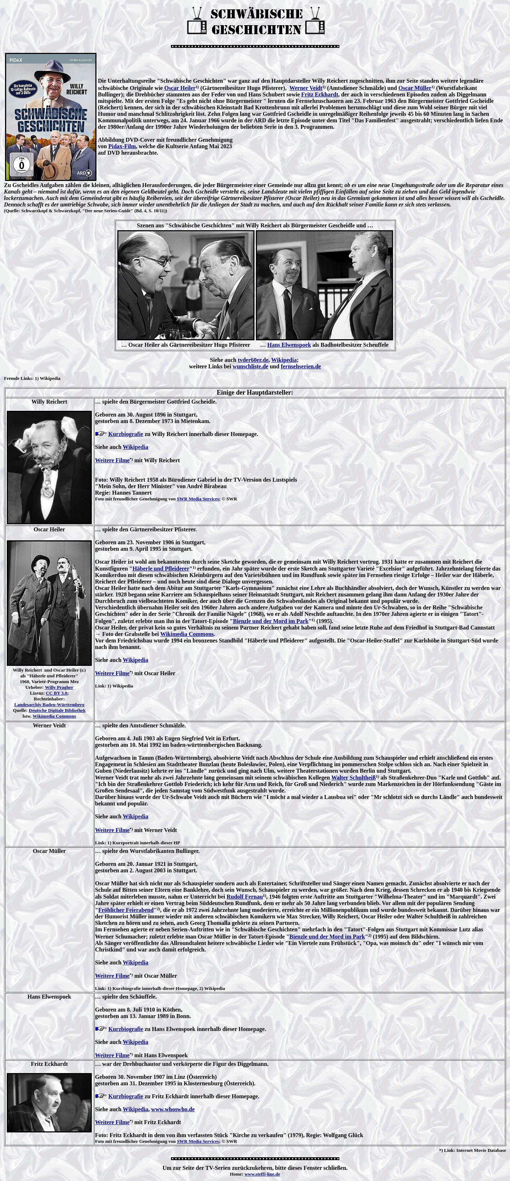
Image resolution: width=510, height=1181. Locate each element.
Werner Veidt (305, 88)
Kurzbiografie (125, 434)
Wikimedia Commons (54, 716)
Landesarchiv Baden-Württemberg (49, 704)
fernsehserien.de (301, 366)
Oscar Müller (415, 88)
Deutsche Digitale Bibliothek (57, 710)
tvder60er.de (253, 360)
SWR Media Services (198, 498)
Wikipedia (284, 360)
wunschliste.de (250, 366)
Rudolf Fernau (244, 897)
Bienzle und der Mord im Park (270, 621)
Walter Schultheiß (353, 778)
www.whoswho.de (173, 1109)
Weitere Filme (112, 460)
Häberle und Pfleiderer (160, 568)
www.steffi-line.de (262, 1174)
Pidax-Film (122, 146)
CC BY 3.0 (56, 693)
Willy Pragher (59, 687)
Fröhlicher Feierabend (126, 910)
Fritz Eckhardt (319, 94)
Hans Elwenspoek (289, 345)
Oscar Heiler (179, 88)
